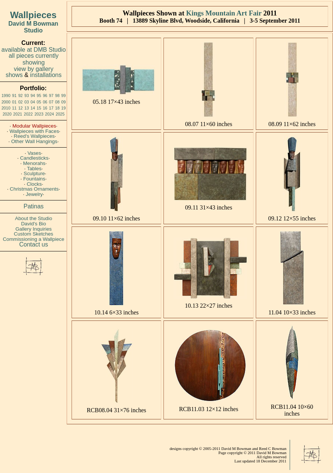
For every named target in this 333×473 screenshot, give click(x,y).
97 (51, 95)
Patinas (34, 206)
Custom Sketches (33, 234)
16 (45, 108)
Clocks (34, 184)
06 (45, 102)
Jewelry (34, 194)
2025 (60, 114)
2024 (49, 114)
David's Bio (33, 223)
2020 (7, 114)
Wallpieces (33, 15)
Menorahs (34, 163)
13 (26, 108)
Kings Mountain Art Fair (223, 13)
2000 (6, 102)
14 (33, 108)
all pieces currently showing (34, 59)
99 (63, 95)
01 (14, 102)
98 (57, 95)
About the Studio (33, 218)
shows (14, 75)
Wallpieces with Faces (34, 131)
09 (63, 102)
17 (51, 108)
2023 (38, 114)
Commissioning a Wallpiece (33, 239)
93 (26, 95)
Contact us (33, 244)
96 (45, 95)
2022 (28, 114)
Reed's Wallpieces (34, 136)
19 (63, 108)
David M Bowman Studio (33, 27)
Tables (34, 168)
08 (57, 102)
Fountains (34, 179)
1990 (6, 95)
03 (26, 102)
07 (51, 102)
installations (46, 75)
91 (14, 95)
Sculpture (34, 173)
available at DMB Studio (34, 49)
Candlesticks (34, 158)
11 (14, 108)
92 (20, 95)
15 (39, 108)
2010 (6, 108)
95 (39, 95)
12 (20, 108)
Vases (34, 153)
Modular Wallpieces (34, 126)
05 (39, 102)
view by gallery (33, 69)
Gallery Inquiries (33, 229)
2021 (17, 114)
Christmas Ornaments (34, 189)
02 (20, 102)
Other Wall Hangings (34, 141)
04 (33, 102)
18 (57, 108)
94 (33, 95)
